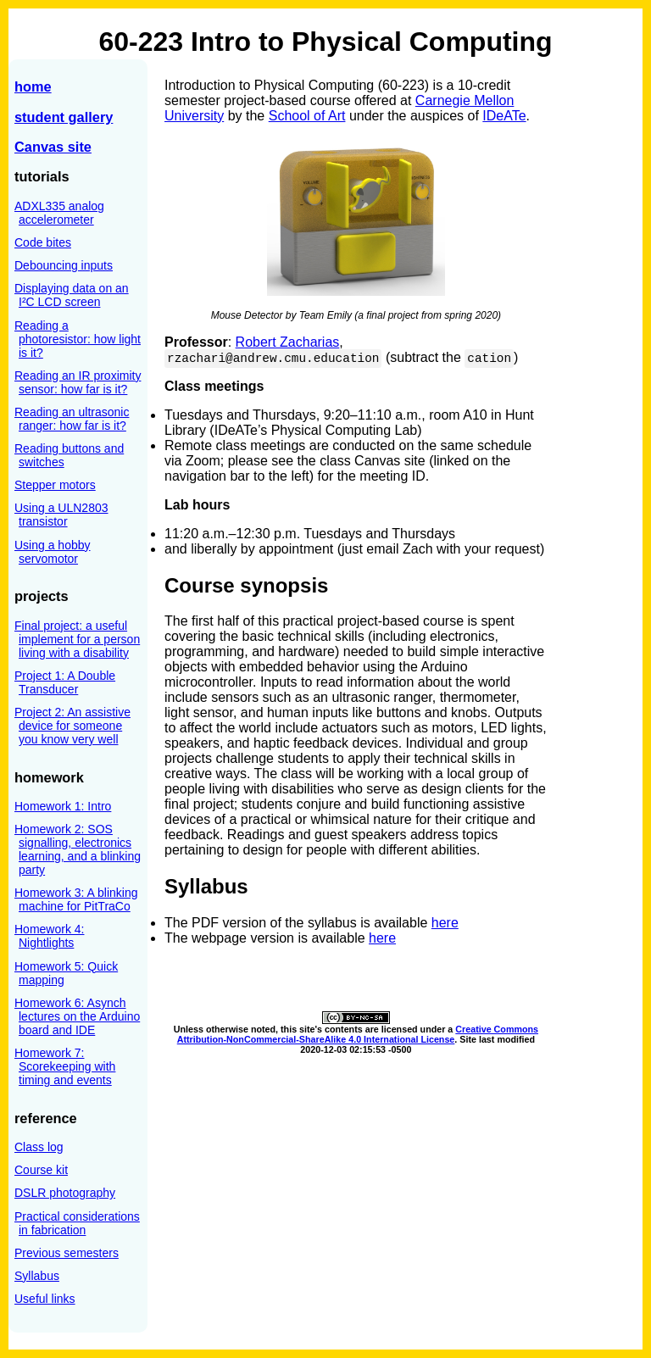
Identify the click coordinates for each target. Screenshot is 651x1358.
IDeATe (504, 116)
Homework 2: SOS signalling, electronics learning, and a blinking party (77, 849)
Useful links (44, 1298)
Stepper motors (55, 485)
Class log (39, 1147)
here (445, 923)
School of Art (307, 116)
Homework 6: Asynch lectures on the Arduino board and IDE (77, 1016)
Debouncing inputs (63, 265)
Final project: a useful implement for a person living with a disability (77, 639)
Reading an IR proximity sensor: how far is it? (77, 382)
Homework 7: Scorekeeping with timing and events (64, 1066)
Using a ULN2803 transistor (61, 514)
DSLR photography (64, 1192)
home (33, 86)
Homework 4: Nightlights (49, 935)
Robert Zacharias (288, 342)
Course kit (41, 1170)
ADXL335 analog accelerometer (59, 212)
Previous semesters (66, 1253)
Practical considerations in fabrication (77, 1223)
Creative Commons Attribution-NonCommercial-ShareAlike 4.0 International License (357, 1034)
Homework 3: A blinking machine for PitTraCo (76, 899)
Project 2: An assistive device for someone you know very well (72, 725)
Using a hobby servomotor (52, 551)
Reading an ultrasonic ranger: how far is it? (71, 418)
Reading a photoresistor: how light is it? (77, 339)
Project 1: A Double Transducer (64, 682)
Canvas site (53, 146)
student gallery (63, 117)
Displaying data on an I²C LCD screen (71, 295)
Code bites (42, 242)
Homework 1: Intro (62, 806)
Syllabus (36, 1276)
